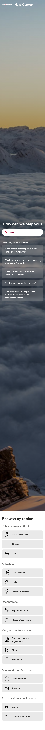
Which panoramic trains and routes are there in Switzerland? (21, 261)
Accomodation (15, 678)
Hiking (11, 582)
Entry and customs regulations (17, 640)
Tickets (12, 544)
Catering (12, 688)
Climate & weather (17, 716)
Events (11, 707)
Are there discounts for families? (20, 283)
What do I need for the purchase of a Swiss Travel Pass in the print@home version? (21, 294)
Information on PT (17, 534)
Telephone (13, 659)
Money (11, 650)
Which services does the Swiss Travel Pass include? (19, 273)
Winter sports (15, 572)
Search (13, 232)
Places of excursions (18, 620)
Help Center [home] (23, 4)
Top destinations (16, 610)
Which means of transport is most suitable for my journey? (21, 250)
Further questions (17, 591)
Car (10, 553)
